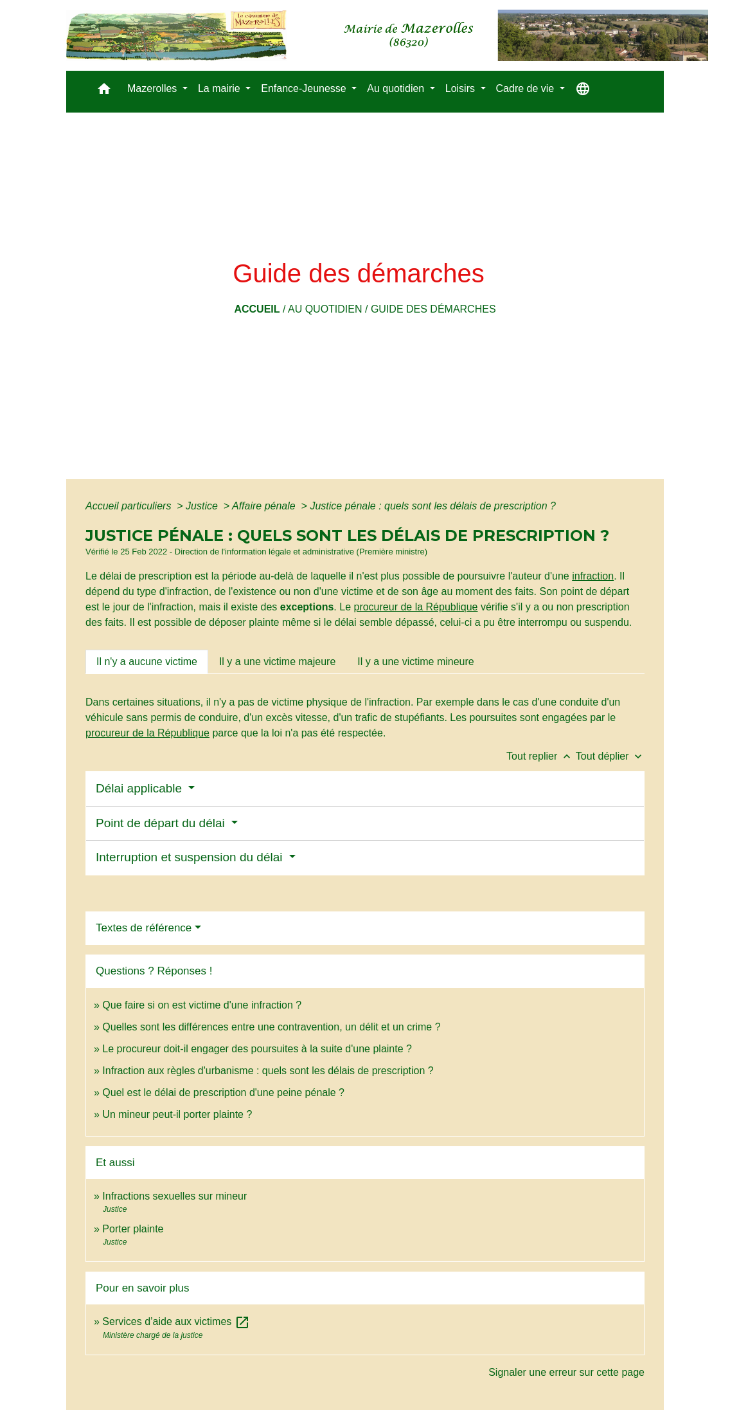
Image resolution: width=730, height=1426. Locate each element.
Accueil (257, 309)
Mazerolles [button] (153, 88)
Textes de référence (143, 928)
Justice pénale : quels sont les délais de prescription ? (432, 505)
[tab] (146, 662)
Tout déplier (610, 756)
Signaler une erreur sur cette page (566, 1372)
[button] (104, 91)
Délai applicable (140, 788)
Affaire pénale (265, 505)
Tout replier (541, 756)
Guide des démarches (433, 309)
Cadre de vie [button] (526, 88)
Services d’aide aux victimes (175, 1321)
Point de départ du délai (162, 823)
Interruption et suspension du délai (191, 857)
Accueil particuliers (129, 505)
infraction (593, 576)
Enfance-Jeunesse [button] (305, 88)
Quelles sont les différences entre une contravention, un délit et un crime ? (271, 1026)
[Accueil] (387, 35)
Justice (203, 505)
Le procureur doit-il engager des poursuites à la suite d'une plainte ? (257, 1048)
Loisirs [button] (461, 88)
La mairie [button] (220, 88)
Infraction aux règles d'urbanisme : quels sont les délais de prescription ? (267, 1070)
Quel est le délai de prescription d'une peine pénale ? (223, 1092)
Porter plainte (132, 1228)
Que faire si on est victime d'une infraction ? (201, 1005)
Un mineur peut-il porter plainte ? (177, 1114)
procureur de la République (415, 606)
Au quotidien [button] (397, 88)
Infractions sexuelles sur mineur (174, 1196)
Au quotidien (325, 309)
